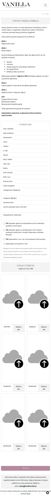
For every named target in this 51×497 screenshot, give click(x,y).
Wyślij (25, 468)
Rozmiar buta (7, 181)
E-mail (5, 150)
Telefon (5, 146)
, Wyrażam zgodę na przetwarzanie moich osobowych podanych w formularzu (25, 224)
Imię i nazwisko (8, 129)
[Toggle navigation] (45, 5)
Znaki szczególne (9, 186)
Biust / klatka (7, 159)
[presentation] (26, 459)
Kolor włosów (8, 172)
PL (43, 14)
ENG (47, 14)
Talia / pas (6, 164)
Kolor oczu (6, 177)
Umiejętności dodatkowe (11, 190)
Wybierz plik (19, 328)
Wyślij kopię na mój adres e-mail (16, 244)
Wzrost (5, 155)
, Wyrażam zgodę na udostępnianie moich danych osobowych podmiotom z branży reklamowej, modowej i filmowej (25, 232)
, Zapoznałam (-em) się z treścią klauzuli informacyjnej (25, 239)
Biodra (5, 168)
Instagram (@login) (10, 198)
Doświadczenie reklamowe (12, 215)
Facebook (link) (8, 202)
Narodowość (7, 137)
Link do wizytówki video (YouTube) (15, 207)
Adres (5, 142)
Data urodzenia (8, 133)
